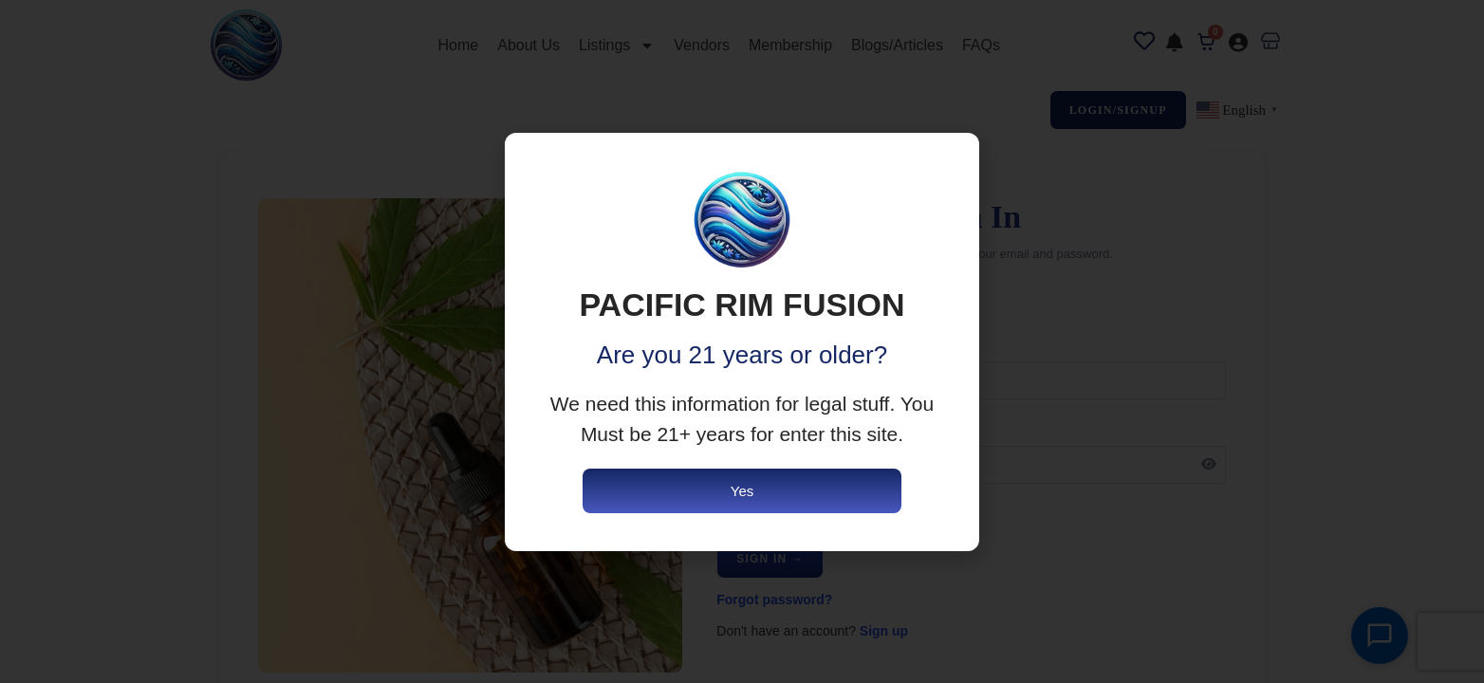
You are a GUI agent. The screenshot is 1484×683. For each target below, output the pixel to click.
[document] (742, 341)
